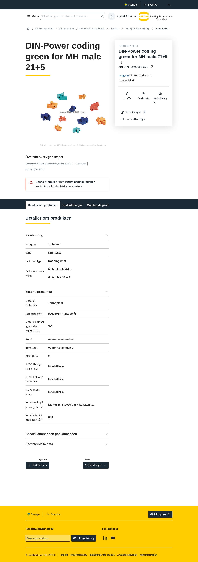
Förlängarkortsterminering (137, 28)
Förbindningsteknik (44, 28)
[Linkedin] (105, 538)
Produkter (114, 28)
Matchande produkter (101, 205)
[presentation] (150, 4)
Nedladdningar (160, 98)
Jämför (127, 96)
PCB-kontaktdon (66, 28)
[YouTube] (113, 538)
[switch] (127, 93)
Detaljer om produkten (43, 205)
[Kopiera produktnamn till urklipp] (122, 62)
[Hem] (28, 29)
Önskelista (143, 96)
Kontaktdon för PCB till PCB (91, 28)
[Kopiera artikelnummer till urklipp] (151, 67)
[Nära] (169, 4)
